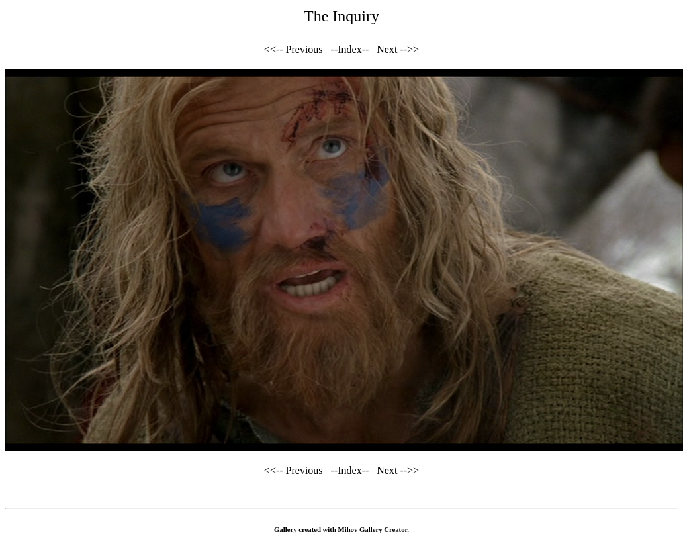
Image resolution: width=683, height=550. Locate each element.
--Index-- (350, 49)
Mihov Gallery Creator (373, 529)
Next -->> (398, 49)
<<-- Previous (293, 49)
